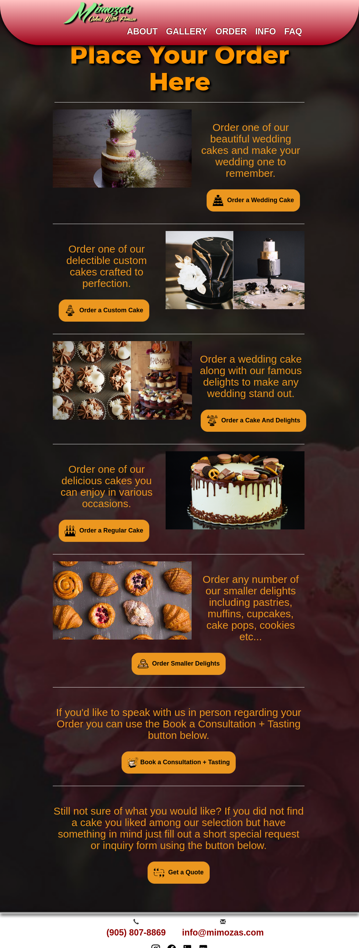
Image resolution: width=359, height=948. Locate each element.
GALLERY (186, 31)
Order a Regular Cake (104, 530)
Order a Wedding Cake (253, 200)
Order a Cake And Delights (253, 420)
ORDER (231, 31)
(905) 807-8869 (136, 932)
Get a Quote (178, 872)
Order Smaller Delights (178, 663)
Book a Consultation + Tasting (178, 762)
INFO (265, 31)
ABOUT (142, 31)
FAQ (293, 31)
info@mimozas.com (223, 932)
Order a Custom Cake (104, 310)
